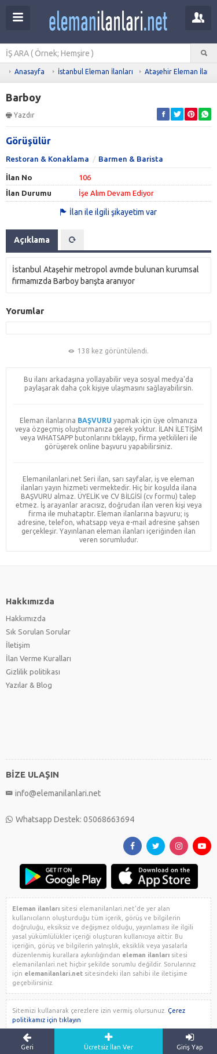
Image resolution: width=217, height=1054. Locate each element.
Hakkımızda (26, 618)
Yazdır (20, 115)
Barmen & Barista (130, 159)
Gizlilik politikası (33, 672)
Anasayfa (29, 71)
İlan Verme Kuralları (38, 658)
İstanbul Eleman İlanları (95, 71)
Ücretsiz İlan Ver (108, 1041)
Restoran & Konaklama (47, 159)
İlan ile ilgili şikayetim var (108, 212)
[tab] (72, 239)
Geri (27, 1041)
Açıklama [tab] (32, 240)
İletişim (18, 645)
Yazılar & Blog (29, 685)
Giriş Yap (190, 1041)
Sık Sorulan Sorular (38, 632)
